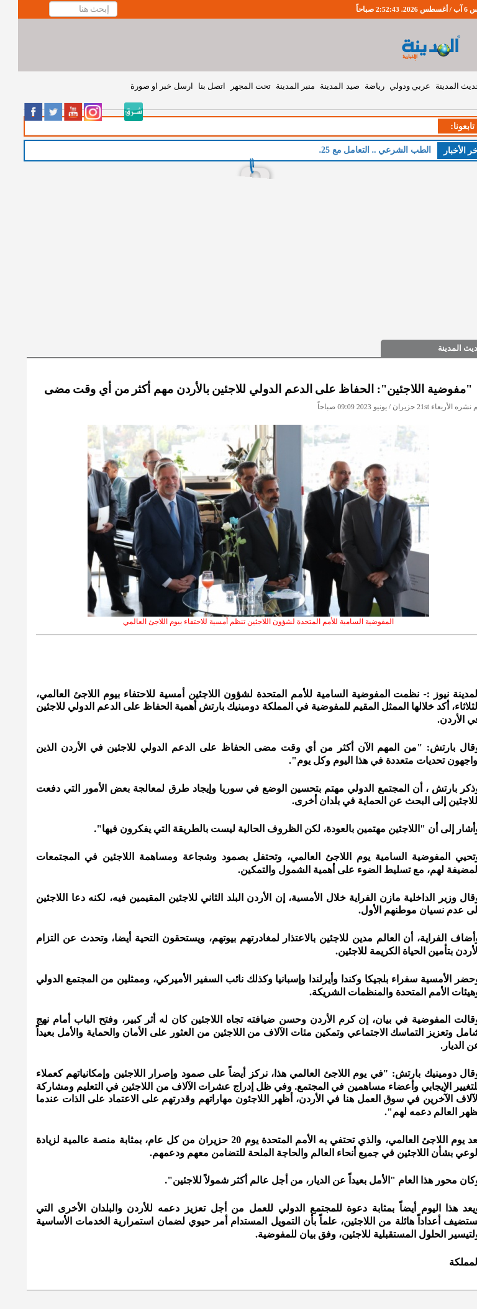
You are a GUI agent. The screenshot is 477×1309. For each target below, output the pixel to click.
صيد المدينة (321, 86)
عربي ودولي (391, 86)
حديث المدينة (440, 86)
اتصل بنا (193, 86)
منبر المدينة (277, 86)
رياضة (356, 86)
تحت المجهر (232, 86)
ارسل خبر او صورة (143, 86)
